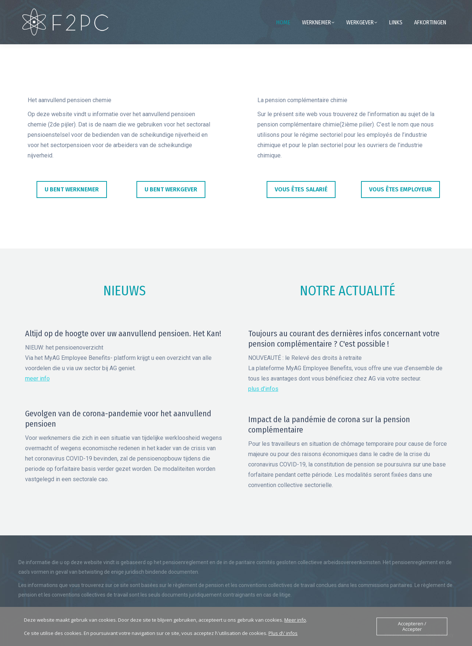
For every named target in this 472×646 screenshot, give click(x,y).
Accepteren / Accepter (412, 626)
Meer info (295, 620)
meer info (37, 378)
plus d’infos (263, 388)
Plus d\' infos (283, 633)
